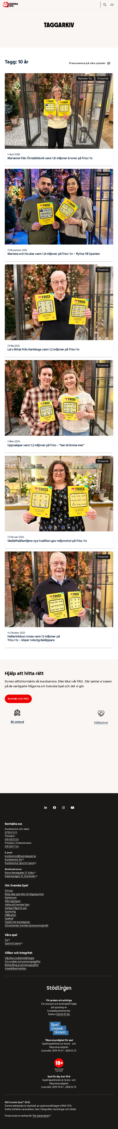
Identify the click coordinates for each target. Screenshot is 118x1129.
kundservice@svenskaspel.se (20, 856)
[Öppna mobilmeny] (112, 5)
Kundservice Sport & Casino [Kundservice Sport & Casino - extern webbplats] (19, 863)
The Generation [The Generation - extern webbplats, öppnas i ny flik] (40, 1115)
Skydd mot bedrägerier (17, 921)
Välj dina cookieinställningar (19, 958)
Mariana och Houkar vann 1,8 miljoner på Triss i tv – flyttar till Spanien (53, 254)
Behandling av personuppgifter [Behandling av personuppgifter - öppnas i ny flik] (22, 964)
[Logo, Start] (10, 4)
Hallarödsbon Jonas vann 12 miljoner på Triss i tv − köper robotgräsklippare (33, 638)
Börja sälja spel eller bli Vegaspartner (24, 894)
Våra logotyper (13, 901)
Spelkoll (9, 918)
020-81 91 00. (63, 1014)
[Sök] (105, 5)
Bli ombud (17, 724)
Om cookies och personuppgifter (22, 961)
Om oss (9, 890)
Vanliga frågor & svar (16, 908)
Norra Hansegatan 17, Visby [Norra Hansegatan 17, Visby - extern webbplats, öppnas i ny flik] (19, 872)
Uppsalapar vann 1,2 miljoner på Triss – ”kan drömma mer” (46, 445)
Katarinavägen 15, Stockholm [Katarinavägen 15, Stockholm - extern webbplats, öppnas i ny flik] (20, 876)
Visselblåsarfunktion (15, 968)
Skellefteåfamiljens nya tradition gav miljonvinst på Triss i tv (47, 541)
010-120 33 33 (12, 839)
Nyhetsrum (11, 897)
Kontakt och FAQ (18, 698)
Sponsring (10, 911)
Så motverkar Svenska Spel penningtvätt (26, 925)
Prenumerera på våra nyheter (89, 63)
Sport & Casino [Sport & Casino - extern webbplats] (13, 943)
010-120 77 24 (12, 846)
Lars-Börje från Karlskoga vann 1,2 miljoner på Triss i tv (43, 349)
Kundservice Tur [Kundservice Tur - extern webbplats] (13, 859)
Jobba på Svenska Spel (17, 904)
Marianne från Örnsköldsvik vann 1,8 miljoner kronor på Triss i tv (50, 158)
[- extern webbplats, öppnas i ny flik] (46, 808)
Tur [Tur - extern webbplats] (6, 939)
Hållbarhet (10, 915)
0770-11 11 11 (11, 832)
